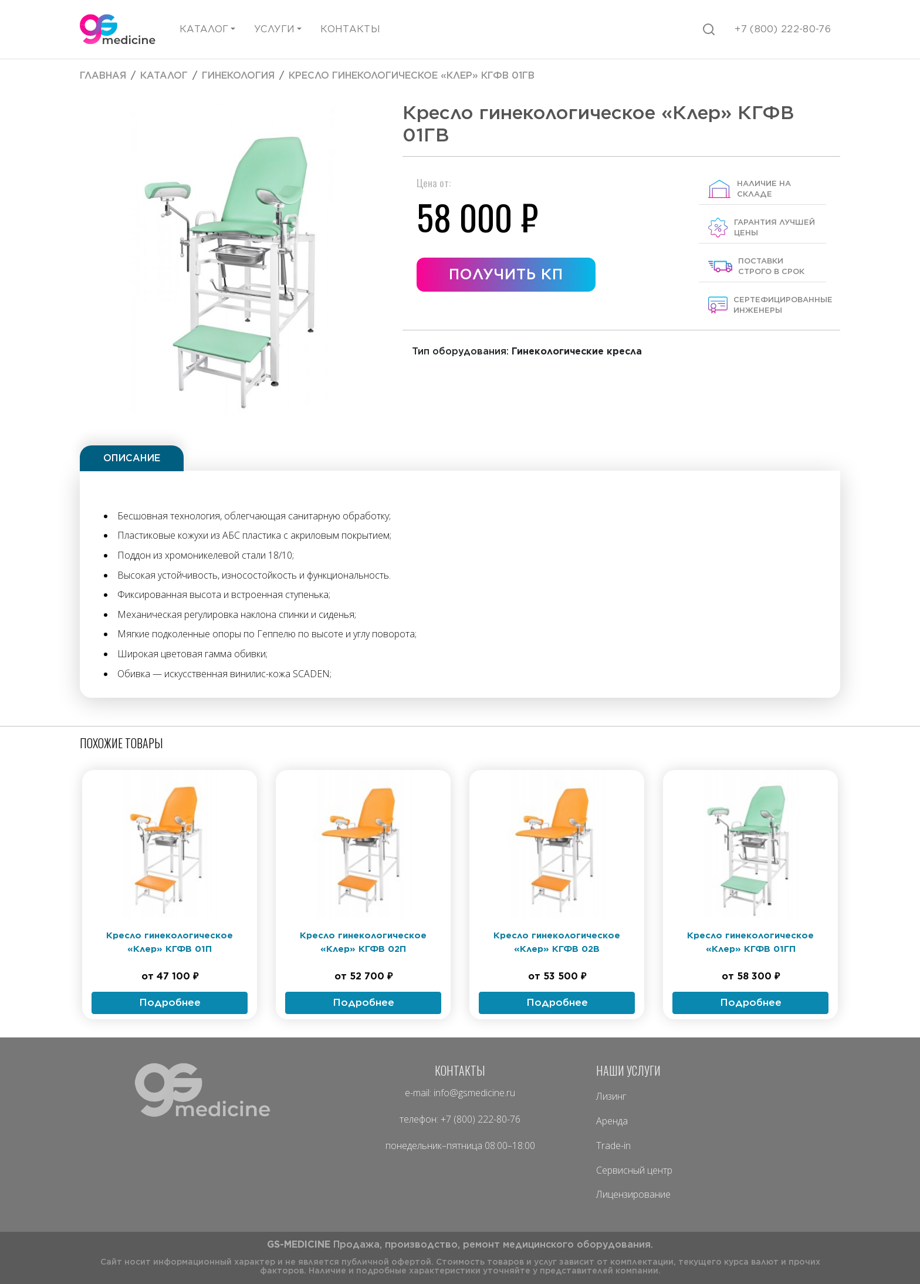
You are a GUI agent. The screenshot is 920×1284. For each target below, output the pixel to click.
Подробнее (170, 1002)
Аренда (612, 1120)
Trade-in (613, 1145)
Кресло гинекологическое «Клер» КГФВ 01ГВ (412, 75)
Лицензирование (633, 1194)
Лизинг (611, 1096)
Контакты (350, 29)
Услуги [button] (274, 29)
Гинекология (238, 75)
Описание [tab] (131, 458)
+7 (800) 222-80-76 (480, 1119)
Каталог (164, 75)
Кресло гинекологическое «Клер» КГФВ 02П (363, 942)
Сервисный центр (634, 1170)
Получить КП (506, 274)
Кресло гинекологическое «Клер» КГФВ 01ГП (750, 942)
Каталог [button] (204, 29)
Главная (103, 75)
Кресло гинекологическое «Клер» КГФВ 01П (169, 942)
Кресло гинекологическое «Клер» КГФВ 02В (556, 942)
